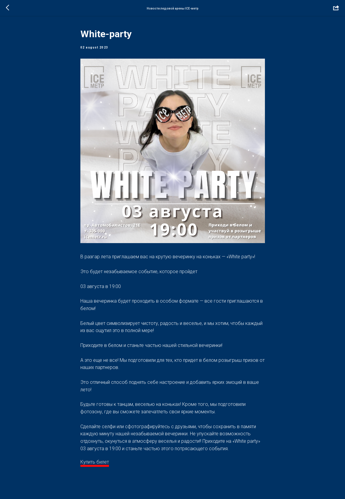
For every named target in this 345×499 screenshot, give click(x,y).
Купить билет (94, 462)
